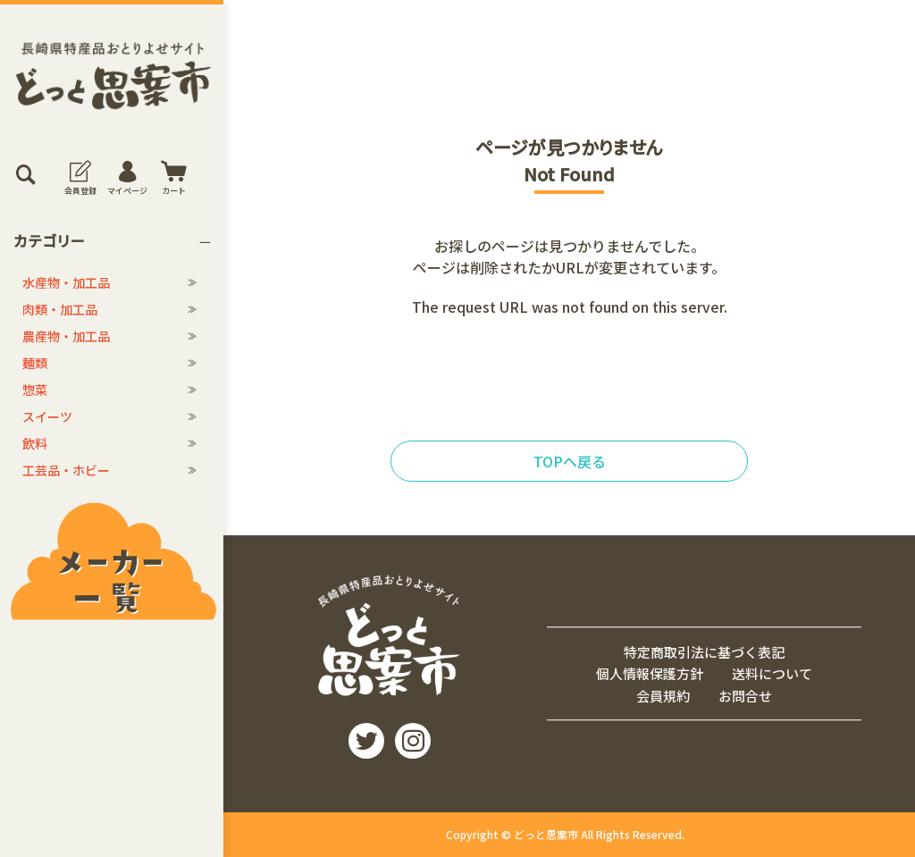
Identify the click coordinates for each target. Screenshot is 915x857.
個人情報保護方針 (649, 673)
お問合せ (745, 695)
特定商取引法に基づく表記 (704, 652)
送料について (772, 673)
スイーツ (47, 416)
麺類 (34, 363)
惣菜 (34, 390)
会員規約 (663, 695)
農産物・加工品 (66, 336)
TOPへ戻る (569, 461)
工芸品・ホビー (66, 470)
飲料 (34, 443)
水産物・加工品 (66, 282)
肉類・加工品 (59, 309)
